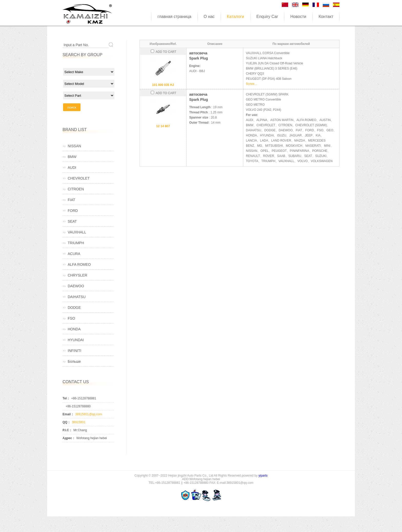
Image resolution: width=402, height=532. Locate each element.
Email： (68, 414)
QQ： (67, 422)
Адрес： (69, 438)
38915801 (78, 422)
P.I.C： (67, 430)
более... (251, 84)
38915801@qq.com (88, 414)
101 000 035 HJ (163, 85)
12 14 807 (163, 126)
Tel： (66, 398)
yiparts (262, 475)
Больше (74, 361)
